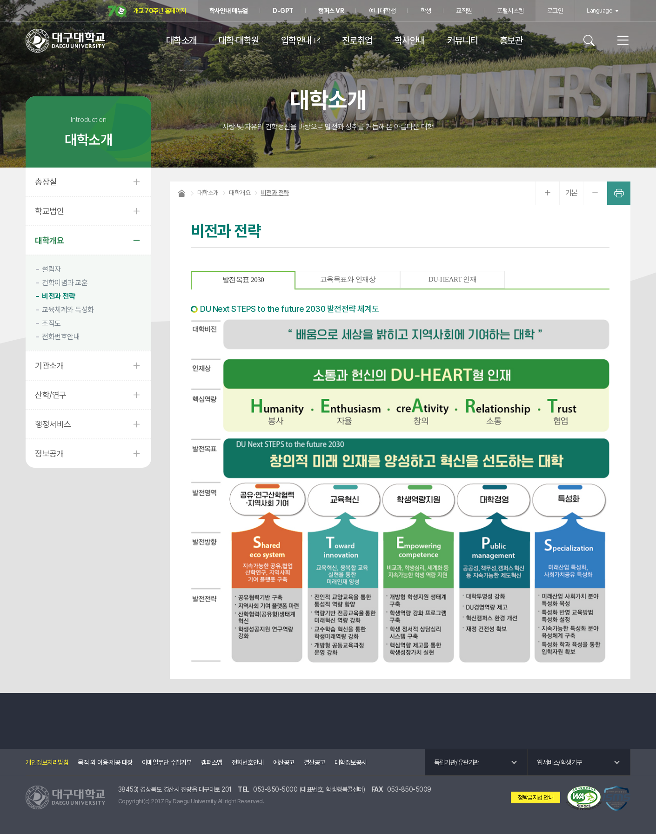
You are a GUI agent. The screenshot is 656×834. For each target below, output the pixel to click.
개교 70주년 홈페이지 (147, 11)
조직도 (51, 323)
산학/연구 (51, 395)
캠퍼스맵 (211, 762)
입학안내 (296, 40)
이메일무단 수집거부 (167, 762)
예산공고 (284, 762)
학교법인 (49, 211)
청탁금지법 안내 (535, 797)
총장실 (46, 182)
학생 (426, 10)
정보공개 (49, 453)
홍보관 (511, 40)
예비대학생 (382, 10)
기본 (571, 192)
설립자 (51, 269)
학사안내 (410, 40)
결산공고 (314, 762)
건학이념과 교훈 (64, 282)
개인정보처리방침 (47, 762)
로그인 (555, 10)
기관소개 (49, 365)
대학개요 (49, 240)
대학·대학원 (239, 40)
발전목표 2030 (243, 279)
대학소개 (181, 40)
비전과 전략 (58, 296)
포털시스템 (510, 10)
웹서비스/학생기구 (559, 762)
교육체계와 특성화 (68, 309)
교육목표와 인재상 (347, 279)
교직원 (464, 10)
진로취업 (357, 40)
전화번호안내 (61, 336)
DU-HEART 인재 (452, 279)
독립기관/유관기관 (456, 762)
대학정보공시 (351, 762)
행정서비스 (53, 424)
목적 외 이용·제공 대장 (105, 762)
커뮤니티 (462, 40)
